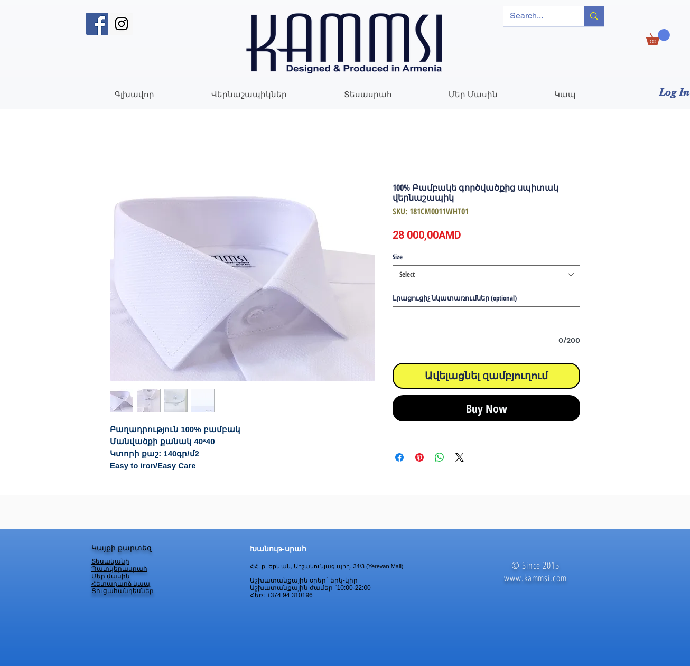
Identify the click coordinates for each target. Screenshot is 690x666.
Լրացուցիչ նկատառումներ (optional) (455, 298)
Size (398, 256)
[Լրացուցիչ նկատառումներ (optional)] (486, 318)
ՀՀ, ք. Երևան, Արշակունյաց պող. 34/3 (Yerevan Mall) (326, 566)
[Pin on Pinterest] (419, 457)
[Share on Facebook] (399, 457)
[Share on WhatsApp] (439, 457)
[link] (658, 37)
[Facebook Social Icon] (97, 24)
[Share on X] (459, 457)
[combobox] (486, 274)
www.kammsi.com (535, 577)
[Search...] (536, 16)
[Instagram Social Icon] (121, 24)
